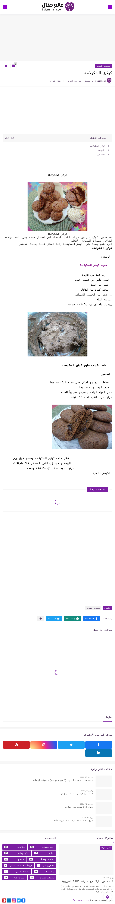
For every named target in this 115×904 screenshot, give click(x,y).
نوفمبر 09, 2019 (87, 791)
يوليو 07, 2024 (108, 878)
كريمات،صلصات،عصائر (18, 865)
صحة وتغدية (14, 859)
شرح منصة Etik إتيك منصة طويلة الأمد (73, 820)
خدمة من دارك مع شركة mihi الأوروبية (88, 881)
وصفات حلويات (103, 66)
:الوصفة (100, 150)
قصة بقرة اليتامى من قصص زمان (76, 793)
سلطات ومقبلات (41, 859)
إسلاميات (14, 847)
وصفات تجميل (16, 871)
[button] (91, 618)
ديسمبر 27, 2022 (86, 777)
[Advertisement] (57, 38)
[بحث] (5, 7)
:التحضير (100, 154)
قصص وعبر (45, 865)
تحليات (44, 853)
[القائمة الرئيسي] (110, 7)
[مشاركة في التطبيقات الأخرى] (40, 618)
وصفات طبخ (14, 877)
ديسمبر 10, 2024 (86, 804)
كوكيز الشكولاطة (97, 146)
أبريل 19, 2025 (87, 818)
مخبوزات (44, 871)
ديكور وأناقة (16, 853)
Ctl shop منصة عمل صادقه (79, 807)
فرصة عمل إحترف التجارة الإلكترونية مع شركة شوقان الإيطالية (63, 780)
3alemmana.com (81, 900)
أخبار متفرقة (42, 847)
